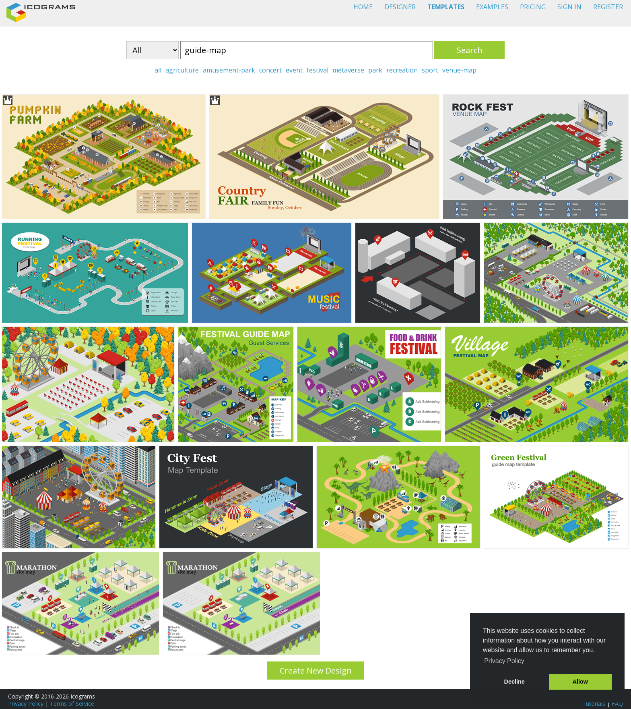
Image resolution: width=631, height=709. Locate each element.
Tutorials (593, 703)
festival (317, 70)
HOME (363, 6)
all (158, 70)
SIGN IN (569, 6)
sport (430, 70)
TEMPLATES (445, 6)
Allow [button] (580, 681)
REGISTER (608, 6)
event (294, 70)
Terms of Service (72, 703)
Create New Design (316, 670)
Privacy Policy (25, 703)
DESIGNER (400, 6)
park (375, 70)
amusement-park (229, 70)
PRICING (533, 6)
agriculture (182, 70)
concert (270, 70)
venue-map (459, 70)
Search (470, 50)
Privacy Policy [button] (504, 660)
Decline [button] (514, 681)
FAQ (617, 703)
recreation (402, 70)
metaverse (348, 70)
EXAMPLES (492, 6)
